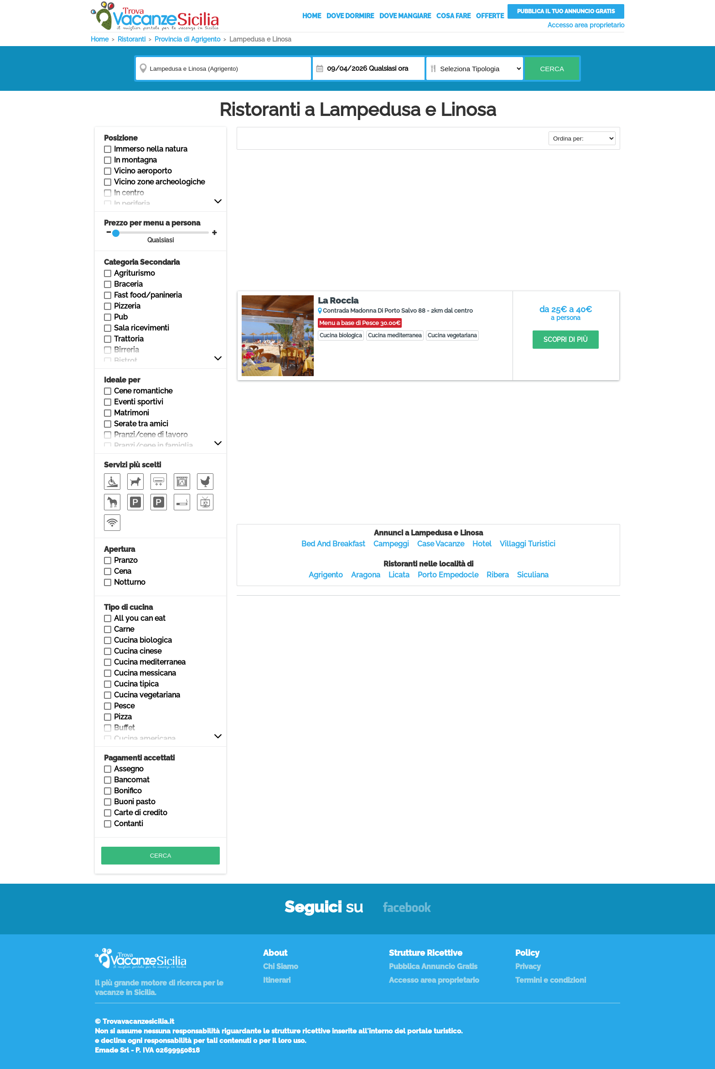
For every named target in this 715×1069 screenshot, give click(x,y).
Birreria (126, 350)
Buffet (124, 727)
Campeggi (391, 544)
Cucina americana (145, 738)
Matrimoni (131, 413)
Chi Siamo (280, 966)
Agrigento (326, 575)
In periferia (132, 203)
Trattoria (129, 339)
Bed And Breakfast (333, 544)
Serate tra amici (141, 423)
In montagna (135, 160)
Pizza (123, 717)
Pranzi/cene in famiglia (153, 445)
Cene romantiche (143, 391)
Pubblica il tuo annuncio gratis (566, 11)
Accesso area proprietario (586, 25)
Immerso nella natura (150, 149)
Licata (399, 575)
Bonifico (128, 790)
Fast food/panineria (148, 295)
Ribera (498, 575)
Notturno (129, 582)
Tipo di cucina (128, 607)
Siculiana (533, 575)
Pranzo (126, 560)
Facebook (407, 911)
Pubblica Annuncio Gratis (433, 966)
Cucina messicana (145, 673)
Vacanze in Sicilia (154, 16)
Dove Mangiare (405, 16)
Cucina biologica (143, 640)
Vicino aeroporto (143, 171)
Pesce (124, 706)
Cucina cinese (137, 651)
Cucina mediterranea (150, 662)
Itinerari (276, 980)
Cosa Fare (453, 16)
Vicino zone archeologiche (159, 182)
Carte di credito (140, 812)
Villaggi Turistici (527, 544)
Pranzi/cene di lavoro (151, 434)
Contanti (128, 823)
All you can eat (140, 618)
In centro (129, 193)
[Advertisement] (428, 221)
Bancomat (132, 780)
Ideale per (122, 380)
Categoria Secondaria (142, 262)
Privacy (528, 966)
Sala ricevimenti (141, 328)
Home (311, 16)
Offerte (490, 16)
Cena (122, 571)
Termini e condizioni (550, 980)
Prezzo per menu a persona (156, 231)
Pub (121, 317)
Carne (124, 629)
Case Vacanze (440, 544)
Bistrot (125, 360)
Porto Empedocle (448, 575)
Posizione (121, 138)
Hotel (482, 544)
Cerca (552, 69)
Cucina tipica (136, 684)
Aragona (365, 575)
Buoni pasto (134, 801)
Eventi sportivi (138, 402)
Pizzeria (127, 306)
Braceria (128, 284)
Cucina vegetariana (147, 695)
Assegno (129, 769)
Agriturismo (134, 273)
